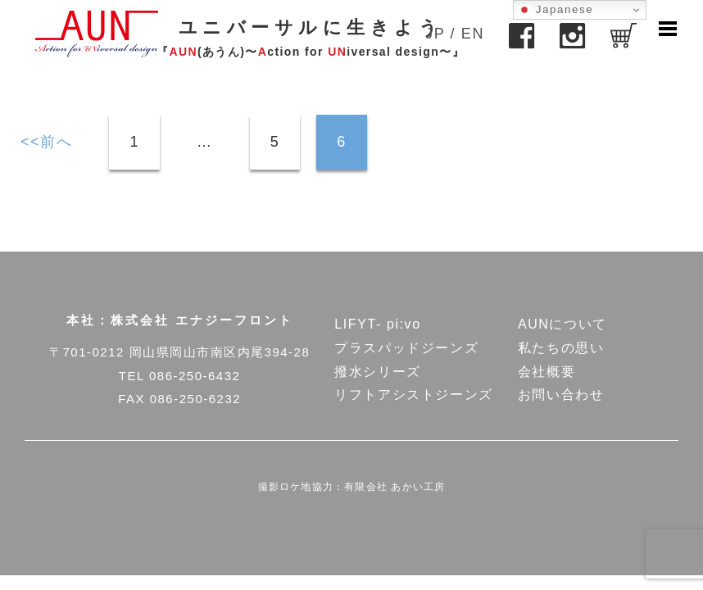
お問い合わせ (561, 395)
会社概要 (546, 372)
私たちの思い (561, 348)
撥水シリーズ (377, 372)
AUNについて (562, 324)
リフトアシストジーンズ (413, 395)
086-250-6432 (194, 376)
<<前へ (46, 142)
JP (435, 33)
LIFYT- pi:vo (377, 324)
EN (472, 33)
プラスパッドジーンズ (406, 348)
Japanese (555, 9)
